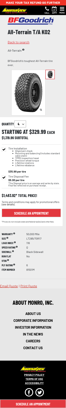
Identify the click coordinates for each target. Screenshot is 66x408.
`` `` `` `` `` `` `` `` (20, 124)
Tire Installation (34, 157)
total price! (27, 196)
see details (8, 204)
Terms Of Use (34, 378)
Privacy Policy (34, 374)
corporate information (33, 320)
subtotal (21, 138)
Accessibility (34, 383)
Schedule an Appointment (31, 213)
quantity (14, 124)
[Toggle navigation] (62, 10)
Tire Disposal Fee (18, 176)
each (51, 132)
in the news (33, 334)
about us (33, 314)
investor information (33, 327)
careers (33, 341)
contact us (33, 348)
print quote (28, 286)
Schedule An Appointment (33, 404)
